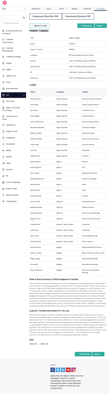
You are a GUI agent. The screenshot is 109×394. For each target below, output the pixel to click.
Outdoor (9, 169)
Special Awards (12, 195)
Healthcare (10, 125)
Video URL (33, 344)
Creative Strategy (13, 57)
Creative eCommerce (7, 40)
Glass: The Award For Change (11, 109)
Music (8, 163)
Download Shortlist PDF (45, 16)
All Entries (100, 9)
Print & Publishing (13, 182)
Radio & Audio (11, 189)
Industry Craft (11, 131)
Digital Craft (11, 76)
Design (9, 63)
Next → (100, 25)
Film (7, 95)
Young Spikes (11, 201)
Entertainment (12, 88)
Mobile (8, 157)
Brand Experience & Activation (12, 32)
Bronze (74, 9)
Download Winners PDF (78, 16)
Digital (8, 69)
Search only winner (11, 23)
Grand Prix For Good (10, 117)
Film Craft (10, 101)
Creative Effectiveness (7, 49)
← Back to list (39, 25)
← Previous (85, 25)
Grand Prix (36, 9)
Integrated (10, 137)
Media (8, 150)
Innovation (10, 144)
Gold (49, 9)
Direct (8, 82)
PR (7, 176)
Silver (61, 9)
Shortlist (87, 9)
